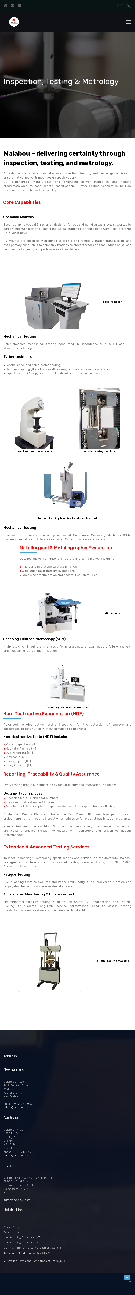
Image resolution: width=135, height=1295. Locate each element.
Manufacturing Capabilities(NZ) (22, 1237)
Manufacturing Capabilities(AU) (22, 1242)
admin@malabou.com (17, 1107)
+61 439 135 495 (22, 1151)
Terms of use (11, 1232)
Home (7, 1222)
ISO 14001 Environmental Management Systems (33, 1247)
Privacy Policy (11, 1227)
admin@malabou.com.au (19, 1155)
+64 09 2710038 (22, 1103)
